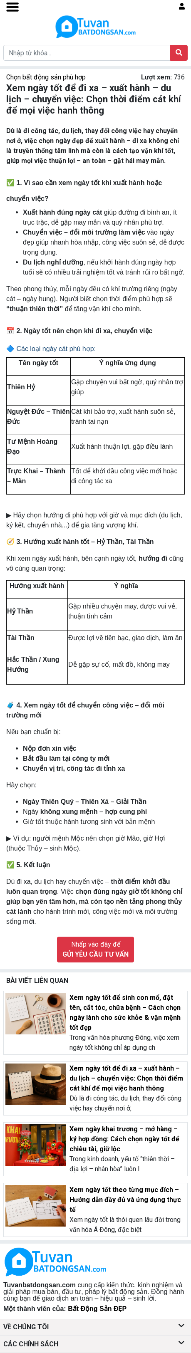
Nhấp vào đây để (95, 949)
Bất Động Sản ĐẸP (97, 1308)
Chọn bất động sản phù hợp (46, 77)
